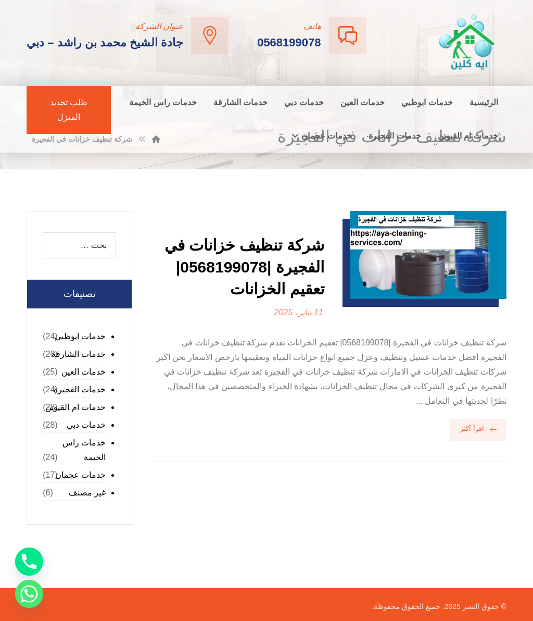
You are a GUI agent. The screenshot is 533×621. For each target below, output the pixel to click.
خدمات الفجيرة (80, 389)
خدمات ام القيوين (75, 407)
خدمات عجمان (80, 474)
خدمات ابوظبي (80, 336)
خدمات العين (83, 371)
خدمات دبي (86, 424)
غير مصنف (87, 492)
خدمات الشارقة (79, 354)
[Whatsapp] (29, 594)
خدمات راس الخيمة (84, 450)
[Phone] (29, 562)
